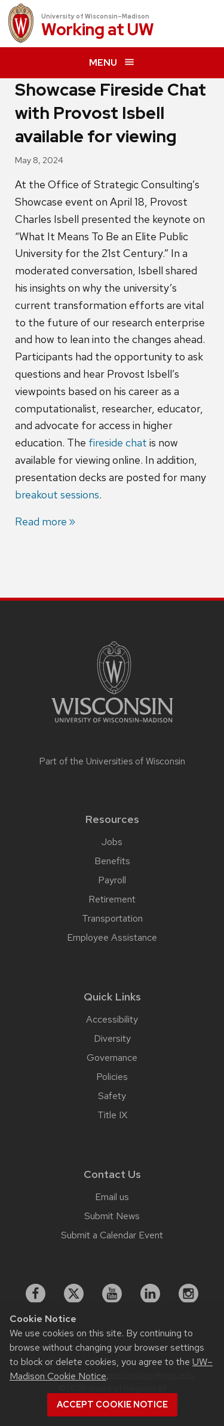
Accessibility (112, 1019)
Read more (41, 521)
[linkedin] (150, 1294)
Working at (97, 30)
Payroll (112, 880)
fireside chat (117, 442)
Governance (112, 1057)
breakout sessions (57, 494)
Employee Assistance (112, 937)
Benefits (112, 861)
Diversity (112, 1038)
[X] (74, 1294)
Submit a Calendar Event (112, 1235)
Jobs (112, 842)
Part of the (112, 761)
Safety (112, 1096)
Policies (112, 1076)
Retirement (112, 899)
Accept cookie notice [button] (112, 1404)
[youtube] (112, 1294)
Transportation (112, 918)
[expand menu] (112, 62)
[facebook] (36, 1294)
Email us (112, 1197)
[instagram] (189, 1294)
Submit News (112, 1216)
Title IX (112, 1115)
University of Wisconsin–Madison (95, 16)
